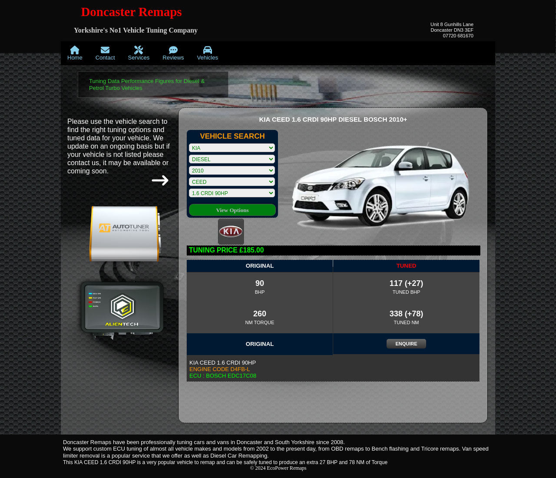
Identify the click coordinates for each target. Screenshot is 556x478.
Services (139, 53)
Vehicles (207, 53)
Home (75, 53)
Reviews (173, 53)
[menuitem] (75, 53)
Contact (105, 53)
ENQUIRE (406, 343)
